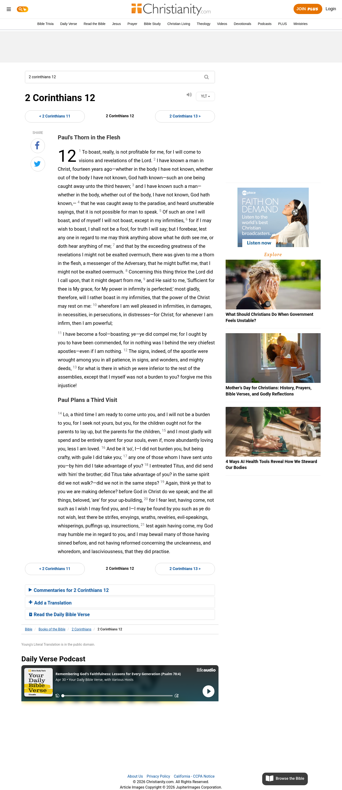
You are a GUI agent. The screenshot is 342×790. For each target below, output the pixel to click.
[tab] (120, 590)
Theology (203, 24)
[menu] (9, 10)
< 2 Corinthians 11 (55, 116)
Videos (222, 24)
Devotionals (242, 24)
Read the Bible (94, 24)
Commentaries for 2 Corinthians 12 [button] (69, 590)
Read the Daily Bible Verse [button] (59, 614)
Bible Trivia (45, 24)
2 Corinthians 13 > (185, 116)
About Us (135, 776)
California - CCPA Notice (194, 776)
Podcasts (265, 24)
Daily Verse (68, 24)
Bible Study (152, 24)
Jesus (116, 24)
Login (331, 8)
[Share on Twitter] (38, 164)
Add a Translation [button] (50, 603)
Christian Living (178, 24)
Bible (28, 629)
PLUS (282, 24)
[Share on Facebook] (38, 145)
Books (52, 629)
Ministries (301, 24)
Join (307, 9)
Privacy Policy (158, 776)
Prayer (132, 24)
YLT (205, 96)
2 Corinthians (81, 629)
